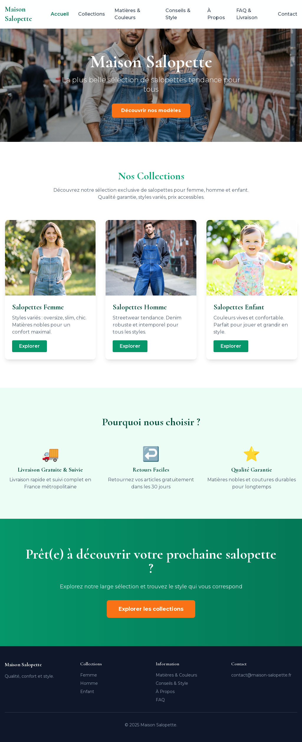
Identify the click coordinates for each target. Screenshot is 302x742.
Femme (88, 675)
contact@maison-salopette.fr (261, 675)
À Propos (216, 14)
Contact (287, 14)
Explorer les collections (151, 609)
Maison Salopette (18, 14)
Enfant (87, 691)
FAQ (160, 699)
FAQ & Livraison (246, 14)
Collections (91, 14)
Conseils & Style (178, 14)
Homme (89, 683)
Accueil (60, 14)
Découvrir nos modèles (151, 110)
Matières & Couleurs (127, 14)
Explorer (29, 346)
